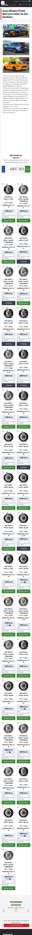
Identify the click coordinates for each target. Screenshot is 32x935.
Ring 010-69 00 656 (16, 925)
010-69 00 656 (24, 1)
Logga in (17, 1)
